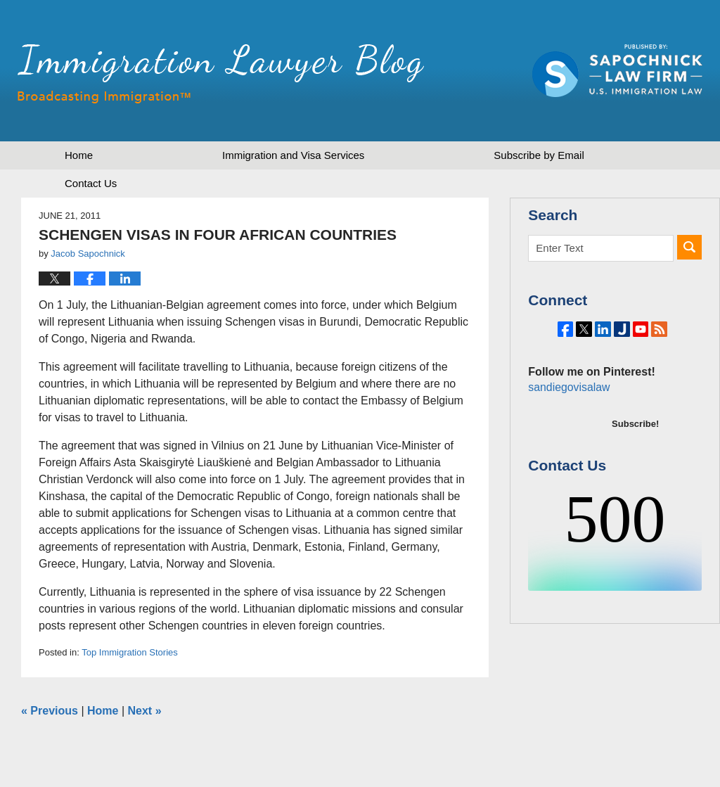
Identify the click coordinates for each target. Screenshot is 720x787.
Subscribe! (635, 462)
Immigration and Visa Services (293, 155)
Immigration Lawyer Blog (221, 73)
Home (79, 155)
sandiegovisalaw (566, 426)
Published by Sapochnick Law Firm (617, 70)
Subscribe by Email (539, 155)
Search (689, 247)
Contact (91, 183)
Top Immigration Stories (130, 652)
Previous (49, 711)
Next (145, 711)
